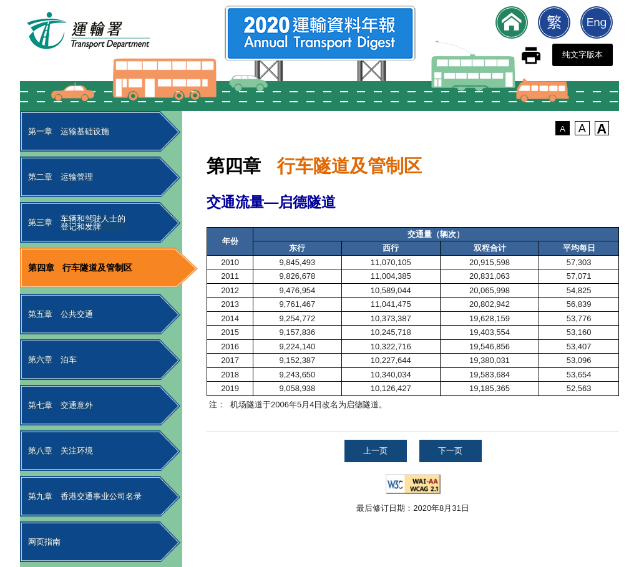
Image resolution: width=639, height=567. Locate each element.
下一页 (450, 450)
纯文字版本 (582, 54)
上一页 (375, 450)
